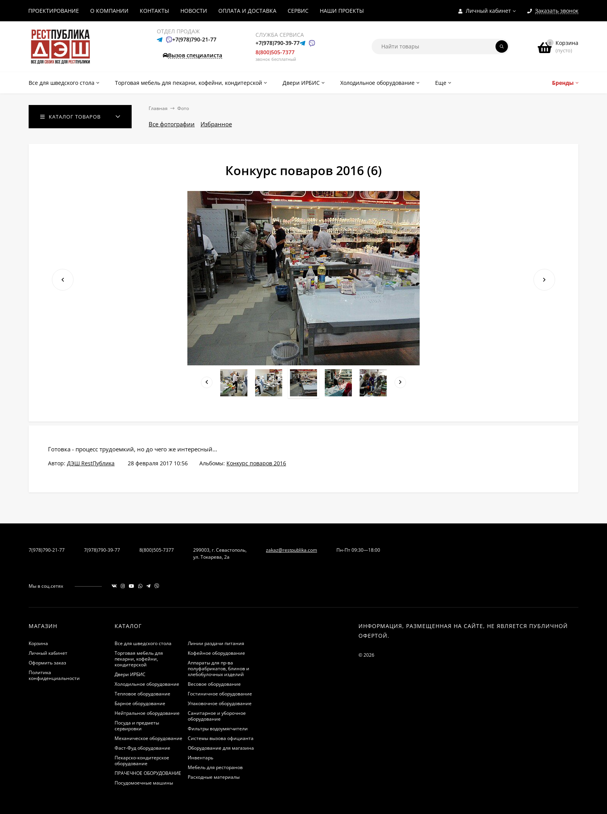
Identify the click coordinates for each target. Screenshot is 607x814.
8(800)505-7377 (275, 52)
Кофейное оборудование (216, 653)
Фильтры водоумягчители (218, 728)
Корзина (38, 643)
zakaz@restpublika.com (291, 550)
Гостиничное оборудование (220, 693)
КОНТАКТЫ (154, 10)
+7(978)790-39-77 (277, 42)
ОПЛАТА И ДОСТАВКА (247, 10)
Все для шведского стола (143, 643)
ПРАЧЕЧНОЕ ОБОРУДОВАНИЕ (148, 773)
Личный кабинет (48, 653)
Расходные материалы (214, 777)
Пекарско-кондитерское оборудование (142, 760)
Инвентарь (200, 757)
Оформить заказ (47, 662)
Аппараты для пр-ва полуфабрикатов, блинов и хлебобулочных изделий (218, 668)
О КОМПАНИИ (109, 10)
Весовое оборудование (214, 684)
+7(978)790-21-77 (194, 39)
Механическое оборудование (148, 738)
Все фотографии (172, 124)
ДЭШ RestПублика (91, 463)
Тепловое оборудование (142, 693)
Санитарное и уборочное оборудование (217, 716)
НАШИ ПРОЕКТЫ (342, 10)
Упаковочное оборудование (220, 703)
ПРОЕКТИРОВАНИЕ (53, 10)
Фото (183, 108)
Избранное (216, 124)
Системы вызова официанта (221, 738)
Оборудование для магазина (221, 748)
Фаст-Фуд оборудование (142, 748)
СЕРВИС (298, 10)
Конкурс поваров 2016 (256, 463)
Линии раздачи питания (216, 643)
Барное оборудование (140, 703)
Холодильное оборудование (147, 684)
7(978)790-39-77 (102, 550)
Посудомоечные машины (144, 783)
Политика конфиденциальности (54, 675)
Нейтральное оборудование (147, 713)
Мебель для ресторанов (215, 767)
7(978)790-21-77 (47, 550)
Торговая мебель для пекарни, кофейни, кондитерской (139, 659)
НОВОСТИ (193, 10)
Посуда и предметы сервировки (137, 725)
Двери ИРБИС (130, 674)
